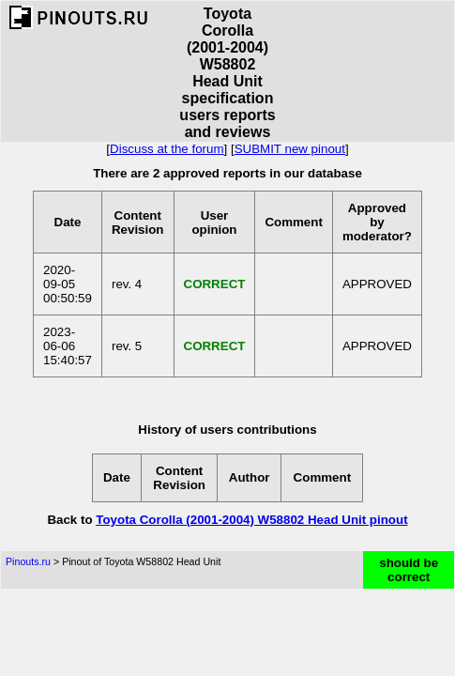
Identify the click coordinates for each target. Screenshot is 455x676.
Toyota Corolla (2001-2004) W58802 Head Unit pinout (251, 520)
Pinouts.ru (28, 561)
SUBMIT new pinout (290, 149)
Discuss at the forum (166, 149)
